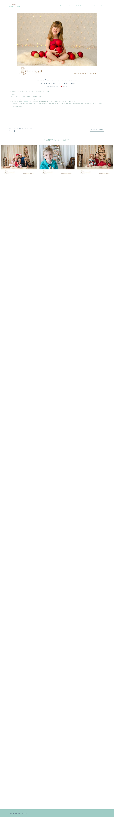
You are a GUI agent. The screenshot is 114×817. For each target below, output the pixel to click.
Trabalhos (80, 6)
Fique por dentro (92, 6)
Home (56, 6)
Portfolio (70, 6)
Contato (104, 6)
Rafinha (26, 101)
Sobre (62, 6)
